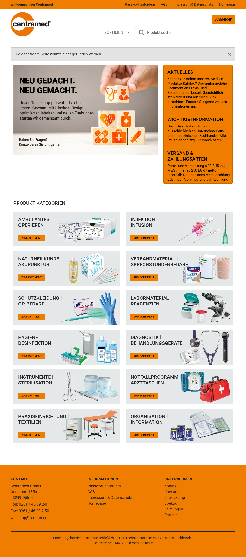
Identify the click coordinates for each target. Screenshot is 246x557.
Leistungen (173, 509)
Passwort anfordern (140, 4)
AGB (164, 4)
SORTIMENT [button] (115, 32)
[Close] (229, 54)
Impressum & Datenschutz (193, 4)
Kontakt (171, 486)
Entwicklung (174, 497)
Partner (170, 515)
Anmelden (223, 19)
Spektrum (172, 503)
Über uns (171, 492)
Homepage (227, 4)
